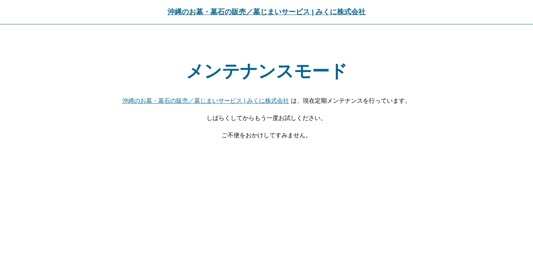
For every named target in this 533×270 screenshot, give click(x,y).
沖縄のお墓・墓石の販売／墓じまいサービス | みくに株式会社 (267, 12)
